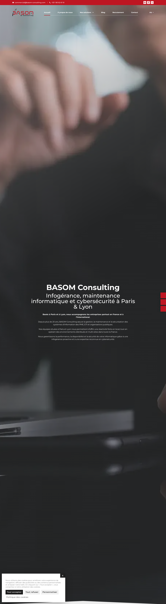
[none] (151, 12)
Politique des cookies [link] (17, 597)
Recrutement (118, 12)
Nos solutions (87, 12)
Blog (103, 12)
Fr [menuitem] (151, 13)
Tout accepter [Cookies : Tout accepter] (14, 592)
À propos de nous (65, 12)
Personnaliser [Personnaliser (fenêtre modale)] (50, 592)
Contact (134, 12)
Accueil (47, 12)
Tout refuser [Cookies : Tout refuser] (32, 592)
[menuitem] (151, 12)
